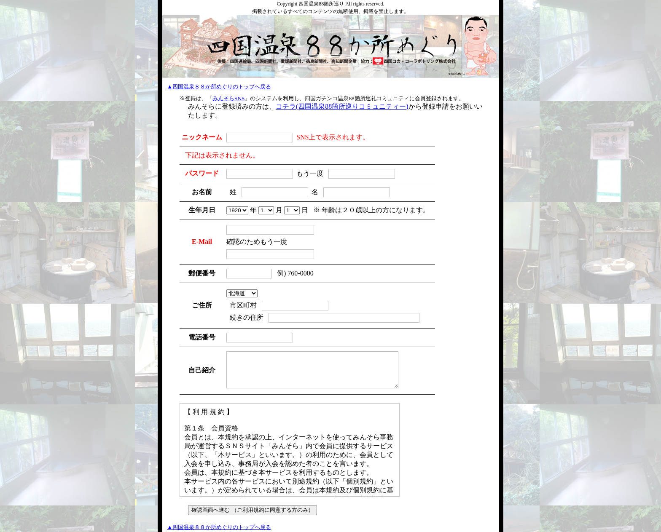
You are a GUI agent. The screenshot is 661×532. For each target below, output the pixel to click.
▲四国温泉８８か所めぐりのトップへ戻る (219, 86)
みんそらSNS (228, 98)
